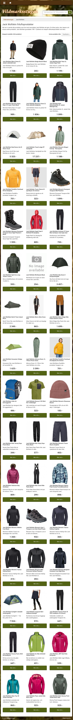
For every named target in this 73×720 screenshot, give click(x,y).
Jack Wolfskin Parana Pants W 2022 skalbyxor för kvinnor (59, 612)
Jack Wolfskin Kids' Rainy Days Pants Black (35, 444)
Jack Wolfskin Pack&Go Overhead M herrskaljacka (13, 190)
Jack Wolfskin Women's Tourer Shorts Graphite (59, 444)
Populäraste (66, 34)
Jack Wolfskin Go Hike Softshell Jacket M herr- (35, 654)
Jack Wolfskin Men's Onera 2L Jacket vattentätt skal (12, 62)
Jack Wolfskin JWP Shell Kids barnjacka (58, 654)
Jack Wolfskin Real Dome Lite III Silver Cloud (12, 147)
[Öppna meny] (4, 2)
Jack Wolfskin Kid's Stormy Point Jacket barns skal (59, 696)
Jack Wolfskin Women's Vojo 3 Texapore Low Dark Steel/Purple (35, 528)
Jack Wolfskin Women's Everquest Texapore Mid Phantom (60, 190)
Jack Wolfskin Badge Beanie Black (36, 61)
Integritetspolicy (67, 718)
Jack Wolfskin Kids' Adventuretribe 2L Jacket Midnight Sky (57, 105)
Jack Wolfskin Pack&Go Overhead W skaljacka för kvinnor (60, 359)
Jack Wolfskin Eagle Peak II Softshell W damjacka (34, 232)
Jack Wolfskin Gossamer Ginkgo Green (12, 359)
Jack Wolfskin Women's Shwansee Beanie (60, 402)
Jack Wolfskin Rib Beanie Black (35, 275)
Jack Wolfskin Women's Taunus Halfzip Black (12, 570)
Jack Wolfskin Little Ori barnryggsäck (10, 402)
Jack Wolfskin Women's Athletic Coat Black (12, 528)
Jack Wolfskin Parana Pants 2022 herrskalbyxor (13, 654)
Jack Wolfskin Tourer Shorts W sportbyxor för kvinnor (35, 190)
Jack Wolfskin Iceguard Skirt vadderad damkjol (34, 612)
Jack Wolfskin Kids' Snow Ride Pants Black (35, 486)
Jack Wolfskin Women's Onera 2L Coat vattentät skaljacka (36, 104)
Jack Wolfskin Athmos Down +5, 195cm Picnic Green (35, 359)
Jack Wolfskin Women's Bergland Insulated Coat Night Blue (59, 570)
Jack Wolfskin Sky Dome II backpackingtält (57, 275)
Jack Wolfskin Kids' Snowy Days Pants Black (12, 444)
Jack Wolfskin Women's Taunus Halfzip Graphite (59, 528)
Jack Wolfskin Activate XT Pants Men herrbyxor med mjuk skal (59, 232)
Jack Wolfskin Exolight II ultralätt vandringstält (12, 612)
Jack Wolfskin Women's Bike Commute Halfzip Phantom (34, 570)
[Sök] (70, 12)
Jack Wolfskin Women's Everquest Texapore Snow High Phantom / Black (13, 233)
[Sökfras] (55, 12)
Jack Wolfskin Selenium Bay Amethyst (11, 486)
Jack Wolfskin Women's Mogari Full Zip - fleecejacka (59, 147)
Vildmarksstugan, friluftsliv (20, 11)
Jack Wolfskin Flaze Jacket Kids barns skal (35, 696)
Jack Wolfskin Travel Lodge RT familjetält (35, 147)
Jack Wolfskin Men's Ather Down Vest (36, 317)
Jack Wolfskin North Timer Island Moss (13, 317)
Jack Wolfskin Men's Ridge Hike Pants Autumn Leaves (59, 317)
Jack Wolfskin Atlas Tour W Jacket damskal (11, 696)
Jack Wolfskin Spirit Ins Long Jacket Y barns (11, 275)
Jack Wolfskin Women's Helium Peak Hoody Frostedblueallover (59, 486)
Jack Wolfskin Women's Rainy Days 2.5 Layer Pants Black (11, 104)
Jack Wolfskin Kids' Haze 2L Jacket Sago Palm (58, 62)
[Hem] (10, 2)
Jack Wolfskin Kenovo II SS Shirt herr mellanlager (36, 402)
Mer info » (13, 75)
